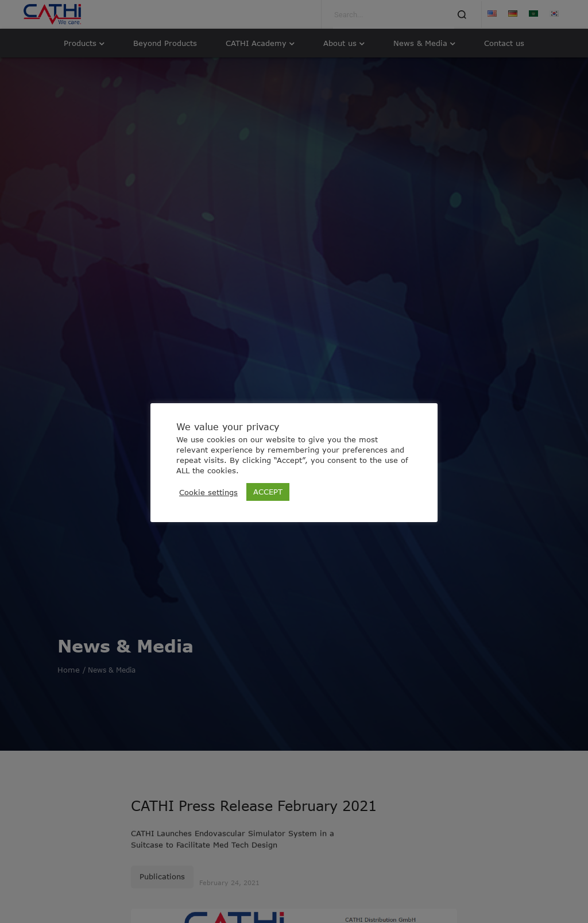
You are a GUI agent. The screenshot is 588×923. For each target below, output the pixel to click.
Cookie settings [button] (208, 492)
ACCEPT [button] (268, 491)
